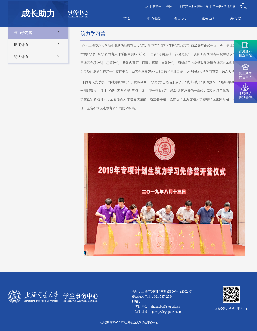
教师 (169, 6)
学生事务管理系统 (224, 6)
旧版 (145, 6)
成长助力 (208, 19)
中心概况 (154, 19)
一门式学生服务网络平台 (192, 6)
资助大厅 (181, 19)
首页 (127, 19)
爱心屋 (235, 19)
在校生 (157, 6)
